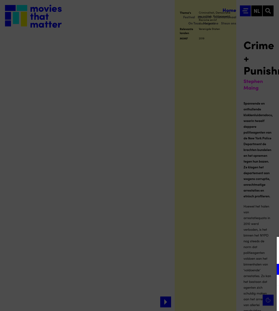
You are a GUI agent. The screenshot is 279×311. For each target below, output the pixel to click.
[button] (244, 269)
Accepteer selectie (248, 304)
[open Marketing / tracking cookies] (273, 280)
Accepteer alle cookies (248, 293)
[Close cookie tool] (273, 243)
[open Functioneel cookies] (273, 269)
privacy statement (234, 257)
